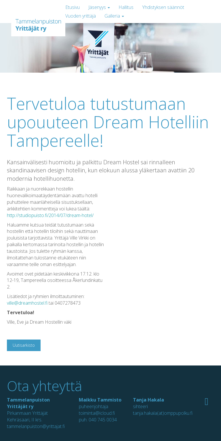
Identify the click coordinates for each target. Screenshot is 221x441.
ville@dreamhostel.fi (27, 303)
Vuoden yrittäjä (80, 16)
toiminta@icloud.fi (97, 413)
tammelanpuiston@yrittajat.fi (36, 426)
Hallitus (126, 7)
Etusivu (72, 7)
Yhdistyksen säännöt (163, 7)
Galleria (114, 16)
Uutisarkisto (24, 345)
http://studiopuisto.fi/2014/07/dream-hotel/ (50, 215)
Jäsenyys (99, 7)
